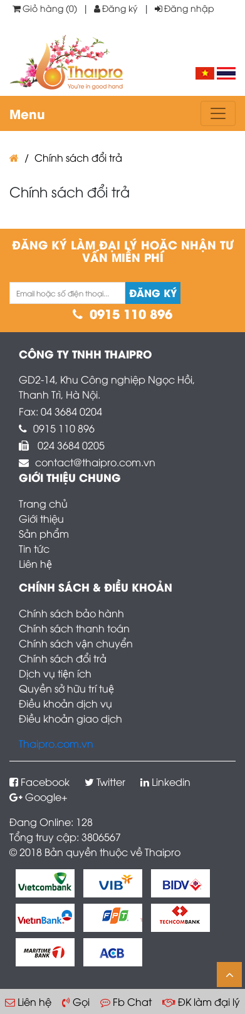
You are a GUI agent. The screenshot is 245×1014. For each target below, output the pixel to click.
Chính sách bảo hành (71, 613)
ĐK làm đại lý (201, 1001)
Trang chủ (43, 503)
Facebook (39, 781)
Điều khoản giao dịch (70, 718)
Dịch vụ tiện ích (55, 673)
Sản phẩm (44, 533)
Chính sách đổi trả (78, 157)
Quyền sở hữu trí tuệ (66, 688)
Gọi (76, 1001)
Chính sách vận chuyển (76, 643)
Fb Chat (126, 1001)
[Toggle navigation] (218, 113)
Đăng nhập (184, 8)
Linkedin (165, 781)
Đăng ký (116, 8)
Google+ (38, 796)
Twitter (105, 781)
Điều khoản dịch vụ (65, 703)
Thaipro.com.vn (56, 743)
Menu (27, 113)
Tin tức (34, 548)
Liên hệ (35, 563)
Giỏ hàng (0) (45, 8)
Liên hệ (28, 1001)
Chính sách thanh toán (74, 628)
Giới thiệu (41, 518)
